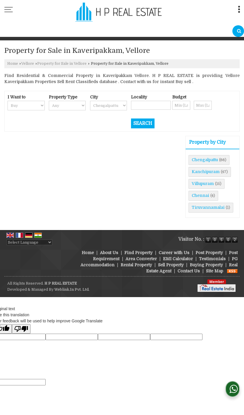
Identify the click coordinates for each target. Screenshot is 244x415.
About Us (109, 252)
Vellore (27, 64)
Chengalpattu (205, 159)
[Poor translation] (21, 329)
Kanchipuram (206, 171)
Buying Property (206, 265)
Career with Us (174, 252)
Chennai (200, 195)
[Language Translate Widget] (29, 242)
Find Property (138, 252)
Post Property (209, 252)
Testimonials (212, 258)
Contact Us (188, 271)
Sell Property (171, 265)
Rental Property (136, 265)
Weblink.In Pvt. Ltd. (71, 290)
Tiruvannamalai (208, 207)
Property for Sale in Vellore (62, 64)
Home (12, 64)
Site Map (214, 271)
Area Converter (141, 258)
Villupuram (203, 183)
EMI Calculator (178, 258)
